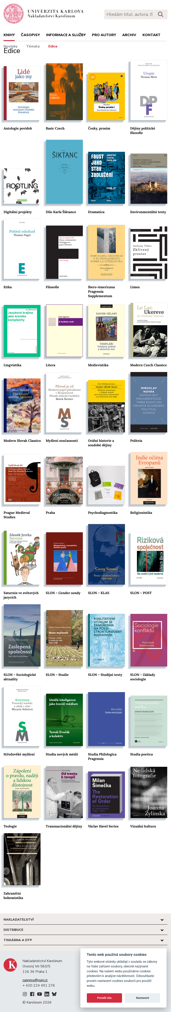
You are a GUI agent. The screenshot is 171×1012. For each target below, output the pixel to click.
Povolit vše (104, 998)
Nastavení (142, 998)
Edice (52, 46)
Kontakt (151, 35)
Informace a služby (66, 35)
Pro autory (104, 35)
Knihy (9, 35)
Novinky (11, 46)
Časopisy (30, 35)
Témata (33, 46)
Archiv (129, 35)
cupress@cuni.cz (35, 980)
